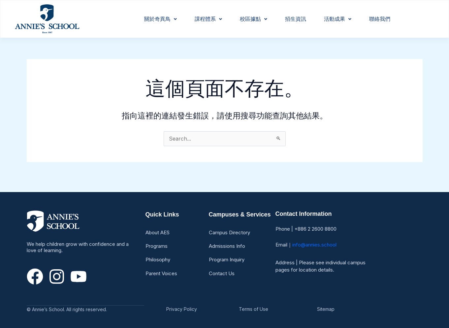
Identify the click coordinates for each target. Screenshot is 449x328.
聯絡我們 (379, 19)
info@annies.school (314, 245)
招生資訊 (295, 19)
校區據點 (253, 19)
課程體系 (208, 19)
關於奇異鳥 (160, 19)
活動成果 (337, 19)
